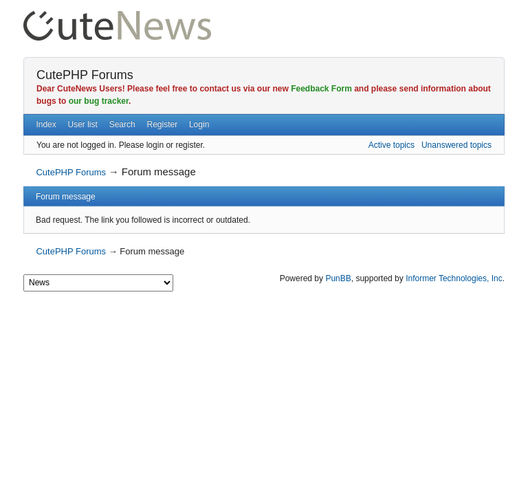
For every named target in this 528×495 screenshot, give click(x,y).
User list (83, 124)
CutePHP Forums (84, 75)
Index (46, 124)
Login (199, 124)
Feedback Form (321, 89)
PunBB (338, 278)
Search (122, 124)
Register (161, 124)
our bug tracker (99, 101)
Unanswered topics (456, 145)
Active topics (391, 145)
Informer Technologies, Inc (454, 278)
